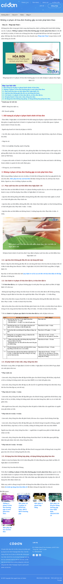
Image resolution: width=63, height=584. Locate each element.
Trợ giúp (59, 580)
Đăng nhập (54, 6)
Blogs (28, 15)
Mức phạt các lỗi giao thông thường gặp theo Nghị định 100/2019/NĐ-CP (55, 509)
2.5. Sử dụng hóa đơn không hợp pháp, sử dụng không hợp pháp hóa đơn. (26, 99)
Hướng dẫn (56, 2)
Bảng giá (45, 2)
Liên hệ (42, 6)
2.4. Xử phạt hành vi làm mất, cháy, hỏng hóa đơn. (19, 97)
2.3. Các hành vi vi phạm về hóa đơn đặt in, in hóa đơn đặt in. (22, 95)
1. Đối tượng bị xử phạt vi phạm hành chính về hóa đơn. (20, 87)
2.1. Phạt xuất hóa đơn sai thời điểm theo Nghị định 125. (20, 91)
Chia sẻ (14, 15)
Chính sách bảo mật (56, 578)
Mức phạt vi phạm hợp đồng (38, 505)
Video (22, 15)
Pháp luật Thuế (14, 25)
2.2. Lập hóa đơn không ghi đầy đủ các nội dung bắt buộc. (21, 93)
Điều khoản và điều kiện (43, 578)
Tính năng (35, 2)
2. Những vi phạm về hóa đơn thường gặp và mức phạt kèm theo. (23, 89)
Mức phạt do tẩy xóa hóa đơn (7, 530)
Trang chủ (25, 2)
